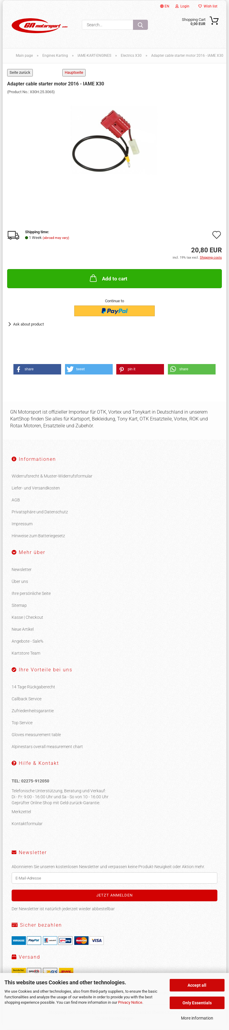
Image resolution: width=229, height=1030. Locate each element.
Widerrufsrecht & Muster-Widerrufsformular (52, 477)
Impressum (22, 525)
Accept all (197, 985)
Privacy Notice (130, 1002)
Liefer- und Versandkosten (36, 489)
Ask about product (28, 325)
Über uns (20, 582)
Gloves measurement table (36, 735)
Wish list (207, 6)
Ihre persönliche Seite (31, 594)
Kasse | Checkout (27, 618)
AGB (16, 501)
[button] (37, 370)
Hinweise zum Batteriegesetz (38, 537)
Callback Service (26, 700)
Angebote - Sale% (27, 642)
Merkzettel (21, 813)
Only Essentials (197, 1002)
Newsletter (22, 570)
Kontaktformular (27, 824)
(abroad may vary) (56, 239)
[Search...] (140, 25)
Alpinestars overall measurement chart (47, 747)
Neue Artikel (23, 630)
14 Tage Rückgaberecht (33, 688)
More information (197, 1018)
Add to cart (108, 279)
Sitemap (19, 606)
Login (182, 6)
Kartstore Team (26, 654)
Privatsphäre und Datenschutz (40, 513)
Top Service (22, 724)
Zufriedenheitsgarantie (33, 712)
